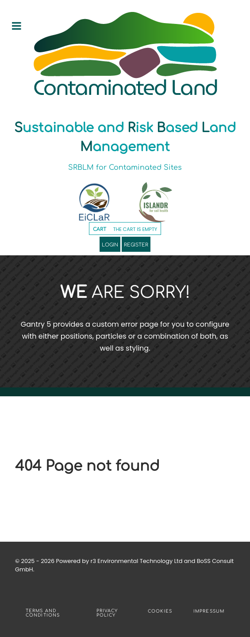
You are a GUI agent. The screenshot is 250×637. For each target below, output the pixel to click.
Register (136, 244)
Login (110, 244)
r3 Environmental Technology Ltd (137, 561)
